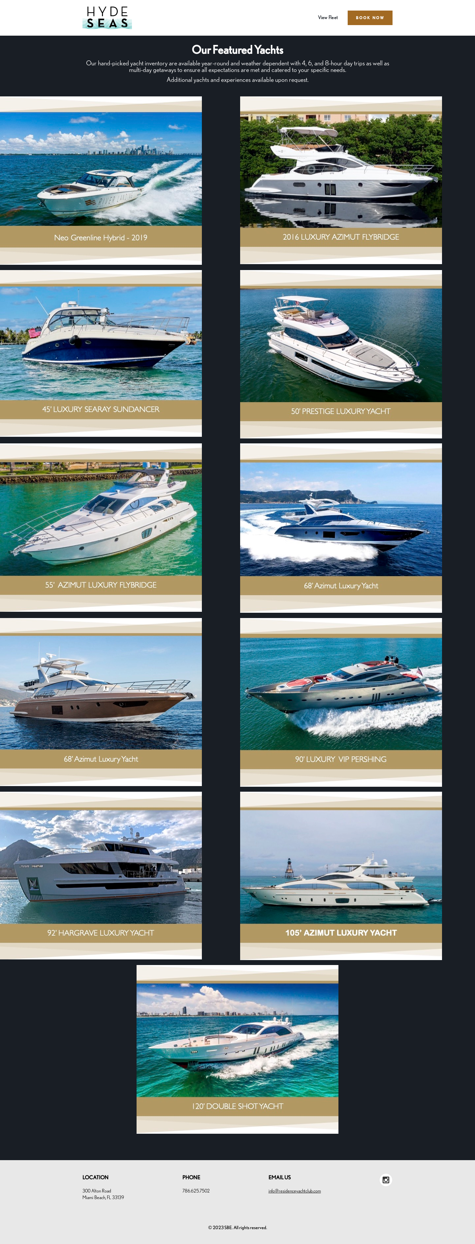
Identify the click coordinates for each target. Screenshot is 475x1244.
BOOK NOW (370, 17)
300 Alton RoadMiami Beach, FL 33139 (103, 1194)
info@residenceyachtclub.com (295, 1191)
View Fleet (328, 18)
